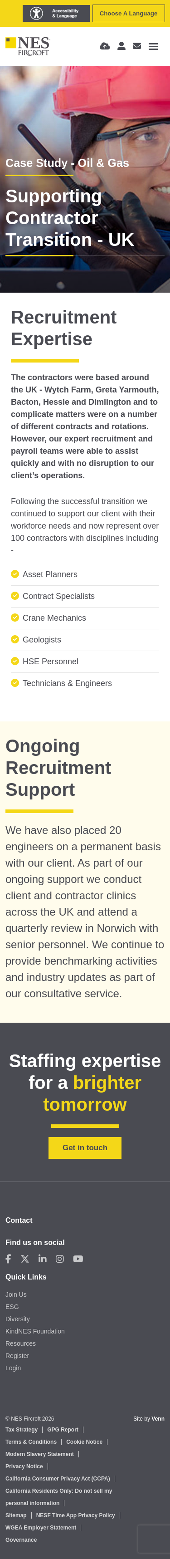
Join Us (16, 1294)
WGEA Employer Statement (40, 1528)
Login (13, 1368)
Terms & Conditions (31, 1442)
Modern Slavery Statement (39, 1454)
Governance (21, 1540)
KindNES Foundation (35, 1331)
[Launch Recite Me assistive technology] (56, 13)
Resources (20, 1343)
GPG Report (62, 1430)
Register (17, 1355)
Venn (158, 1419)
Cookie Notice (84, 1442)
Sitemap (16, 1515)
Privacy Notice (24, 1466)
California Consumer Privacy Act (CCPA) (57, 1479)
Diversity (17, 1319)
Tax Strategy (21, 1430)
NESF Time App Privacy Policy (75, 1515)
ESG (12, 1306)
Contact (19, 1220)
